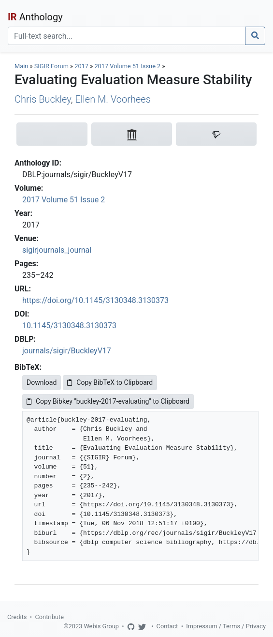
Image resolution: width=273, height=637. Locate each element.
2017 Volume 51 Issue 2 (128, 66)
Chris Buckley (42, 99)
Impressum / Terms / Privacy (226, 626)
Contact (167, 626)
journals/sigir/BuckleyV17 (66, 350)
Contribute (49, 617)
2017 (81, 66)
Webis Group (101, 626)
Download (42, 382)
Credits (17, 617)
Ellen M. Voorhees (112, 99)
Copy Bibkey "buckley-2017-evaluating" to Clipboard (108, 401)
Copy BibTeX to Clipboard (110, 382)
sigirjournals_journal (56, 250)
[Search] (126, 36)
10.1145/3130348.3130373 (69, 325)
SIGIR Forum (51, 66)
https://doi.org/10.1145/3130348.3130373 (95, 300)
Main (21, 66)
